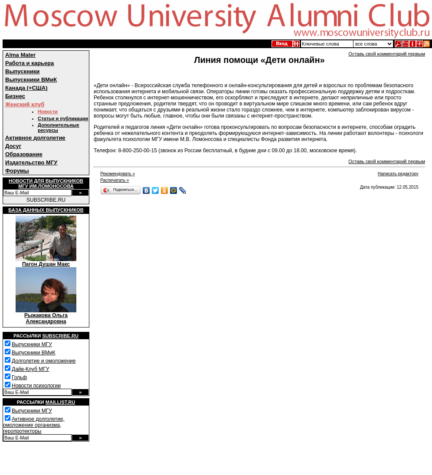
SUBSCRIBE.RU (45, 200)
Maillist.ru (60, 402)
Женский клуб (24, 104)
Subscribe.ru (60, 335)
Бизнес (15, 96)
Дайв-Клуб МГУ (30, 369)
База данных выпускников (45, 210)
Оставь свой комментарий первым (386, 53)
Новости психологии (36, 386)
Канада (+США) (26, 88)
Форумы (17, 170)
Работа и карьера (29, 63)
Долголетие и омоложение (43, 361)
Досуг (13, 146)
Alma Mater (20, 55)
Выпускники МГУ (32, 344)
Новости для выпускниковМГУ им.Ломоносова (46, 183)
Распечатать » (114, 180)
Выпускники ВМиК (31, 79)
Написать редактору (398, 173)
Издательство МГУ (31, 162)
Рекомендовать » (117, 173)
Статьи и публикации (63, 118)
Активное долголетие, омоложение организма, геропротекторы (34, 425)
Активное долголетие (35, 137)
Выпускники (22, 71)
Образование (24, 154)
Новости (48, 111)
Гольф (19, 377)
